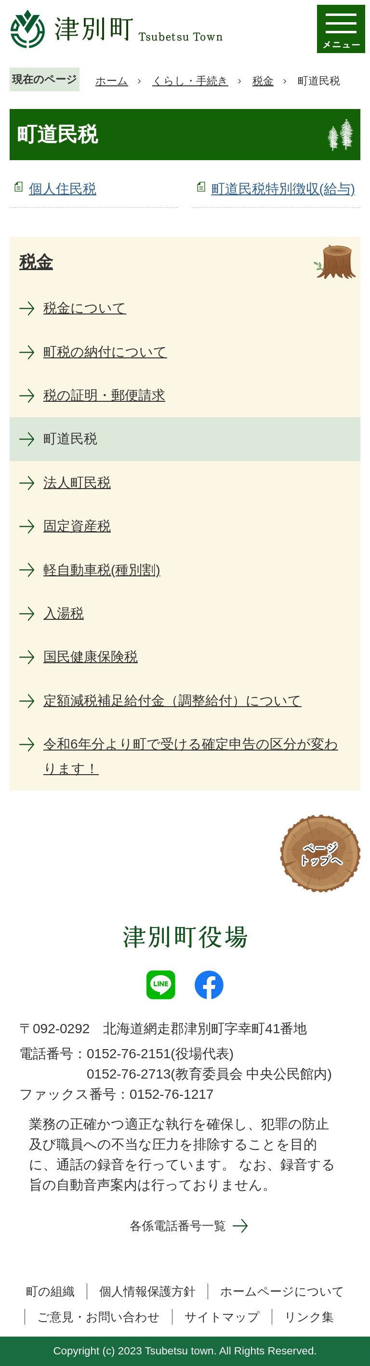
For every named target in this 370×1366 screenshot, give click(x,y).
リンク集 (309, 1317)
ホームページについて (282, 1291)
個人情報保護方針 (147, 1291)
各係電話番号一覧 (178, 1225)
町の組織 (50, 1291)
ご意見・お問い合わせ (98, 1317)
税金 (263, 81)
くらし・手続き (190, 81)
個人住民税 (62, 188)
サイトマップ (222, 1317)
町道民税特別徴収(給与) (283, 188)
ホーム (111, 81)
